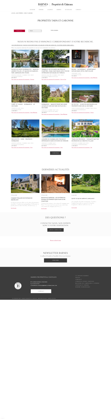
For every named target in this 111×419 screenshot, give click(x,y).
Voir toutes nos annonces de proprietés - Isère (52, 147)
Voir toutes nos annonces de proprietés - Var (82, 147)
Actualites (68, 9)
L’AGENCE (50, 9)
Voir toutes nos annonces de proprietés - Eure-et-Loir (54, 79)
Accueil (13, 13)
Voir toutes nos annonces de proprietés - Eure (22, 147)
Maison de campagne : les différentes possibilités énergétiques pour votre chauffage (53, 199)
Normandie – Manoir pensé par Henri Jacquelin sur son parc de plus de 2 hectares (54, 106)
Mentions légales (42, 298)
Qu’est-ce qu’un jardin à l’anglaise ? (83, 198)
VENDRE (41, 9)
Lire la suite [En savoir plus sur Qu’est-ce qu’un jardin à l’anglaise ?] (74, 207)
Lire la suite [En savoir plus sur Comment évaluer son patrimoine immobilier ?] (13, 208)
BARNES (59, 9)
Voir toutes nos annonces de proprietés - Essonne (22, 79)
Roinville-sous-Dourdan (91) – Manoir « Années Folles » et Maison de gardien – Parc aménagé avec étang (25, 71)
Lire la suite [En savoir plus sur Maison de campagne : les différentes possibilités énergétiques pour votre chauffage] (44, 208)
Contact (78, 9)
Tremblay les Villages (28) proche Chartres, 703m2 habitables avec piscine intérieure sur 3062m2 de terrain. (55, 71)
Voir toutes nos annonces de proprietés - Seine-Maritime (84, 77)
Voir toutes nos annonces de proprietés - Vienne (83, 112)
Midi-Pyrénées (19, 13)
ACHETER (32, 9)
